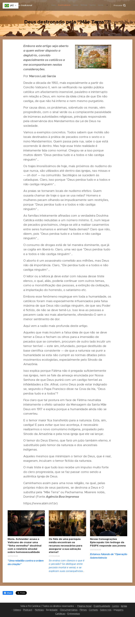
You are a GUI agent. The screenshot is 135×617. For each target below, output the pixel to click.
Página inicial (84, 606)
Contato (93, 609)
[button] (119, 5)
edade (53, 609)
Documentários (69, 609)
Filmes (83, 609)
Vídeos (17, 609)
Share (8, 593)
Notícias (39, 609)
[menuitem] (69, 5)
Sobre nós (105, 609)
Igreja (124, 606)
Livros (115, 606)
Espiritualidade (102, 606)
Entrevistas (73, 613)
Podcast (27, 609)
